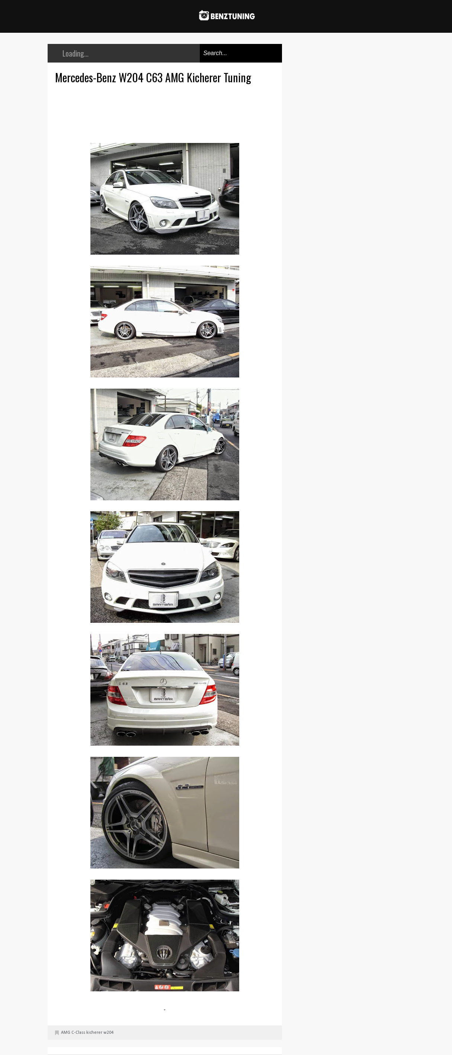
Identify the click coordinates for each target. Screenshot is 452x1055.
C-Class (78, 1032)
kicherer (94, 1032)
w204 (108, 1032)
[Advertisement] (166, 112)
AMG (65, 1032)
